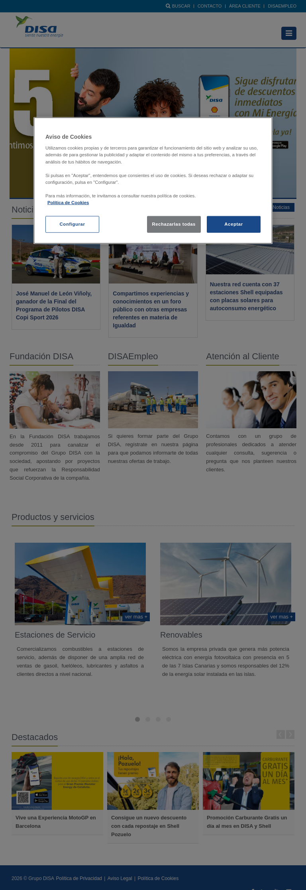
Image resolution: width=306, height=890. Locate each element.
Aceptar (233, 224)
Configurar (72, 224)
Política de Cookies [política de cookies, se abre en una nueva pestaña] (68, 202)
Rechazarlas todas (174, 224)
